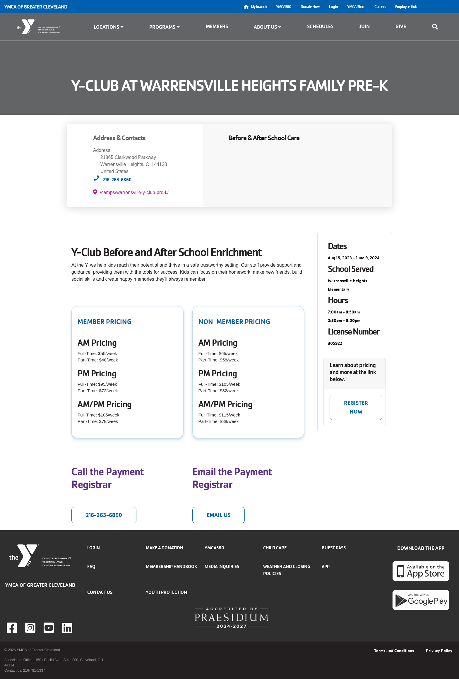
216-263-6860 (117, 179)
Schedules (320, 26)
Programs (164, 27)
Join (364, 26)
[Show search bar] (437, 26)
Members (217, 26)
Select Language (438, 6)
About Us (267, 27)
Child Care (275, 548)
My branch (259, 6)
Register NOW (356, 407)
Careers (380, 6)
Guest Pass (334, 548)
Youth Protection (166, 592)
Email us (218, 515)
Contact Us (99, 592)
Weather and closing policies (286, 570)
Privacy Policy (439, 650)
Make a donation (164, 548)
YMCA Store (356, 6)
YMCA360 (283, 6)
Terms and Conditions (394, 650)
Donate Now (310, 6)
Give (400, 26)
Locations (109, 27)
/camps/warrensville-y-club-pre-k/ (131, 192)
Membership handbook (171, 566)
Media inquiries (222, 566)
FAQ (91, 566)
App (326, 566)
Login (333, 6)
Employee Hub (406, 6)
